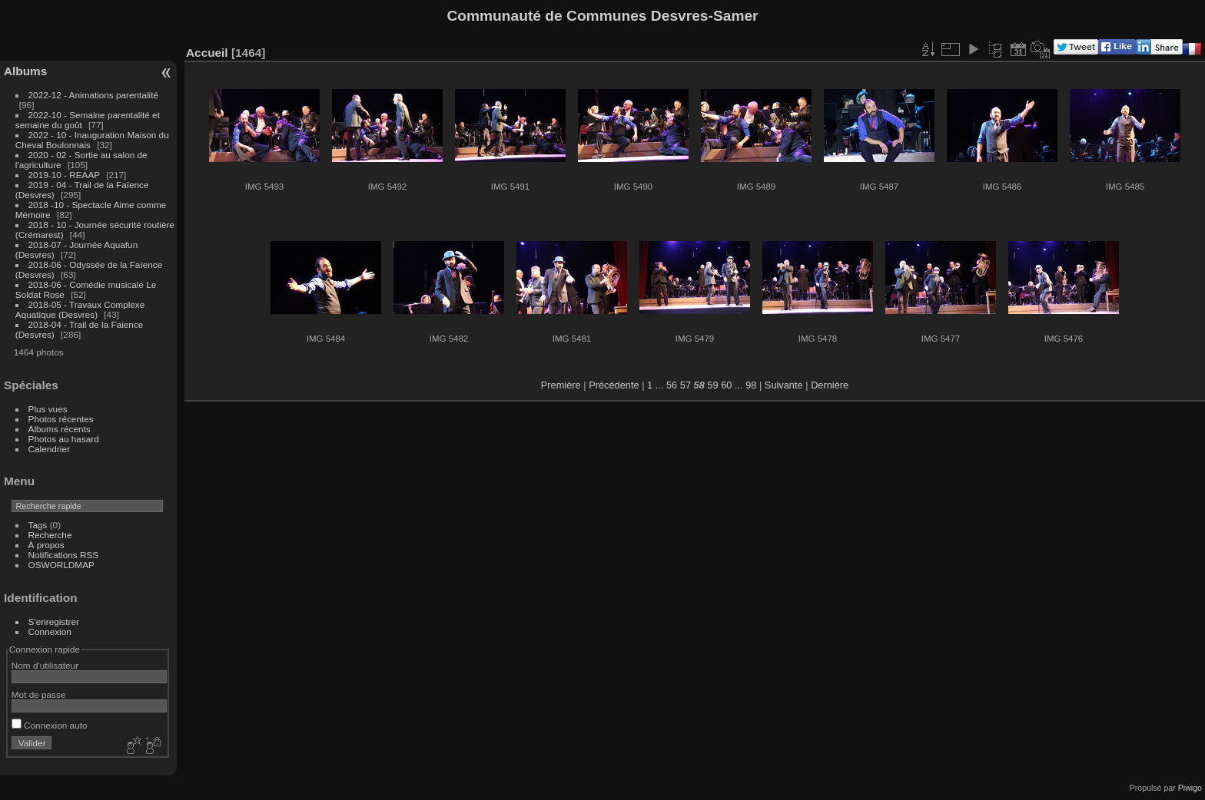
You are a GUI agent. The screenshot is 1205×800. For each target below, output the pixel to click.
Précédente (614, 385)
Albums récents (59, 429)
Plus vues (48, 409)
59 (712, 385)
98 (750, 385)
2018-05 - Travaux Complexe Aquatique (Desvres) (80, 309)
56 (671, 385)
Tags (38, 525)
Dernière (829, 385)
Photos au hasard (63, 439)
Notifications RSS (63, 555)
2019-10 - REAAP (65, 175)
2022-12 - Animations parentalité (93, 95)
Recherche (50, 535)
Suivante (784, 385)
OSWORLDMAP (61, 565)
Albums (25, 71)
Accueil (207, 52)
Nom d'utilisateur (45, 665)
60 (726, 385)
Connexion (49, 631)
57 (685, 385)
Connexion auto (50, 725)
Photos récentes (61, 419)
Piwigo (1190, 787)
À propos (46, 545)
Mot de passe (39, 694)
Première (561, 385)
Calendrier (49, 449)
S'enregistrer (53, 621)
